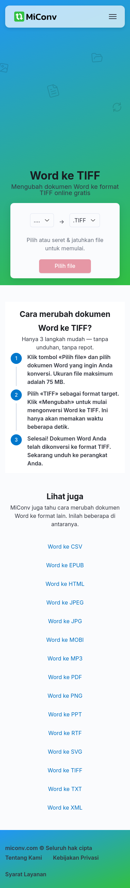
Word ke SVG (65, 751)
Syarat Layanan (25, 874)
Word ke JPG (65, 621)
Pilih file (65, 265)
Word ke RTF (65, 733)
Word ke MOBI (65, 639)
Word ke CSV (65, 546)
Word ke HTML (65, 583)
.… (37, 220)
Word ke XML (64, 807)
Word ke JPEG (65, 602)
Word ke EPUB (65, 565)
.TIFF (79, 220)
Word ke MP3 (64, 658)
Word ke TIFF (65, 770)
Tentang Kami (23, 857)
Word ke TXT (65, 788)
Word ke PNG (64, 695)
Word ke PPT (65, 714)
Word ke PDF (65, 677)
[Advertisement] (65, 98)
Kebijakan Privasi (76, 857)
